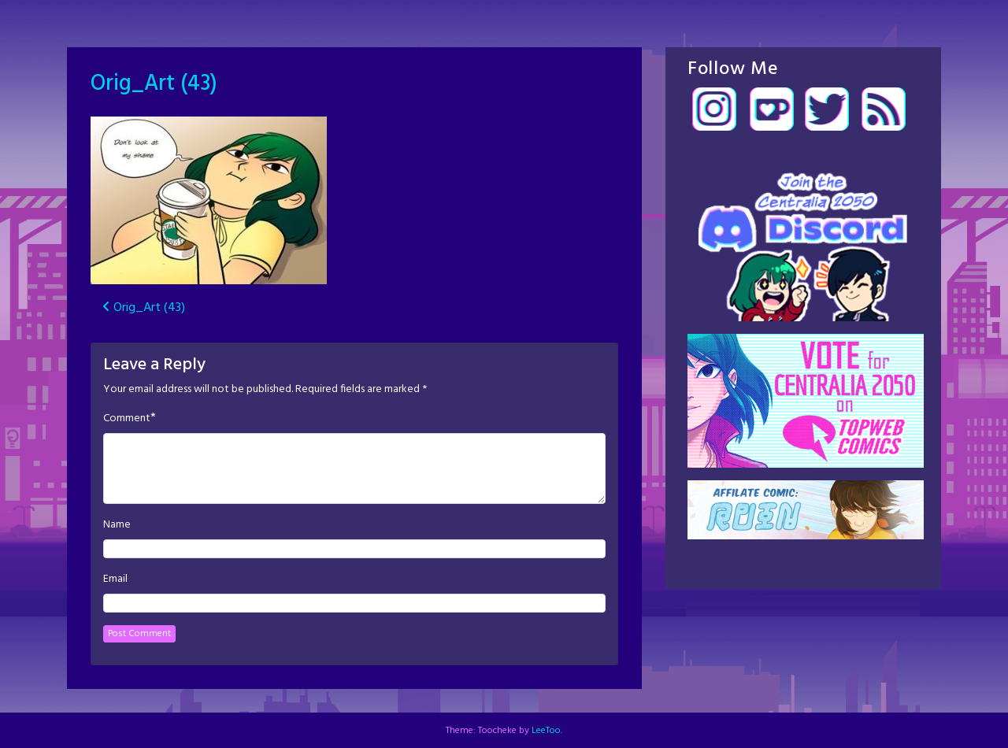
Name (117, 525)
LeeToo (546, 731)
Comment (126, 419)
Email (115, 579)
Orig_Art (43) (154, 84)
